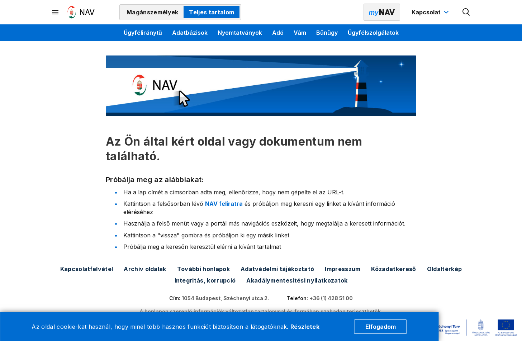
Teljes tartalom (211, 12)
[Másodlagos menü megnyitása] (55, 12)
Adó (278, 32)
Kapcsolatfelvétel (86, 269)
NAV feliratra (224, 203)
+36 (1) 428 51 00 (331, 298)
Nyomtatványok (240, 32)
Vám (300, 32)
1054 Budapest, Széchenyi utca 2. (225, 298)
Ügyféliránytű (143, 32)
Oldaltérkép (444, 269)
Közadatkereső (393, 269)
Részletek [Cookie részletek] (304, 326)
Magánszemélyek (152, 12)
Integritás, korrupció (205, 280)
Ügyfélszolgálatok (373, 32)
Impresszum (342, 269)
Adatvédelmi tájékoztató (277, 269)
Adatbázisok (190, 32)
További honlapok (203, 269)
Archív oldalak (145, 269)
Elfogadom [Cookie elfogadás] (380, 326)
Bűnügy (327, 32)
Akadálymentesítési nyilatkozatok (296, 280)
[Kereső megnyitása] (466, 12)
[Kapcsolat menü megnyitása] (431, 12)
